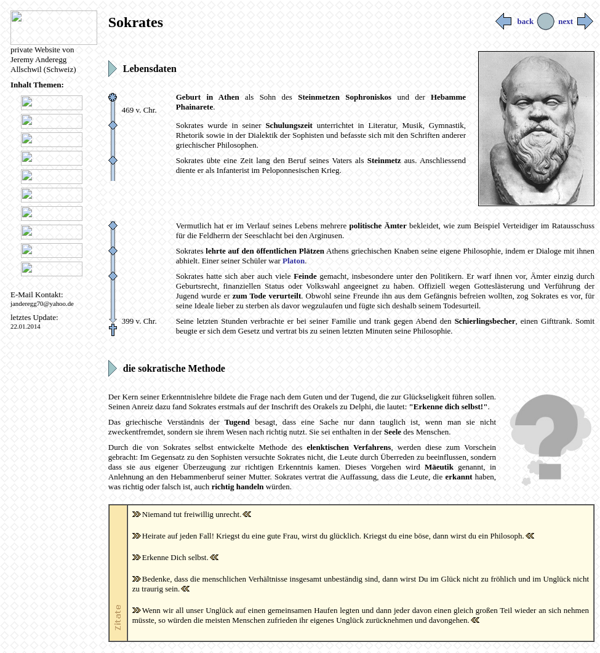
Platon (293, 260)
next (576, 21)
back (514, 21)
